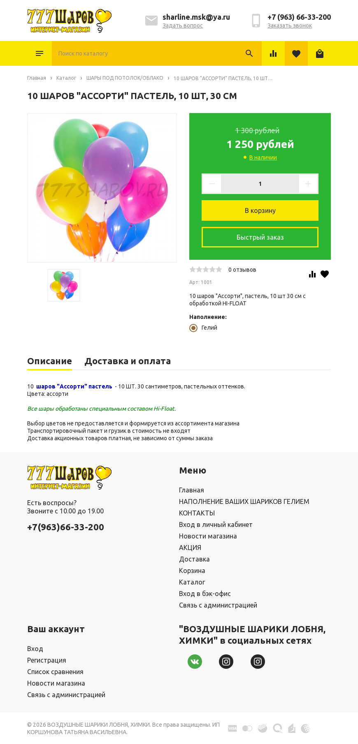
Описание (49, 361)
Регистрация (46, 660)
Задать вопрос (183, 25)
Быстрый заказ (260, 237)
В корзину (260, 210)
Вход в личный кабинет (216, 524)
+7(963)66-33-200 (65, 527)
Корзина (192, 570)
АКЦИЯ (190, 547)
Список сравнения (55, 671)
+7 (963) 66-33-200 (299, 17)
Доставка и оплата (127, 361)
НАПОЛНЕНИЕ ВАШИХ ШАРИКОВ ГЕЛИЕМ (244, 501)
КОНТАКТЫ (197, 513)
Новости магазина (208, 536)
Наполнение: (208, 317)
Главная (191, 490)
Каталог (39, 53)
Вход (35, 648)
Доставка (194, 559)
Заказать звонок (289, 25)
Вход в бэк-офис (205, 593)
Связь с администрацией (218, 605)
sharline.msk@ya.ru (196, 17)
